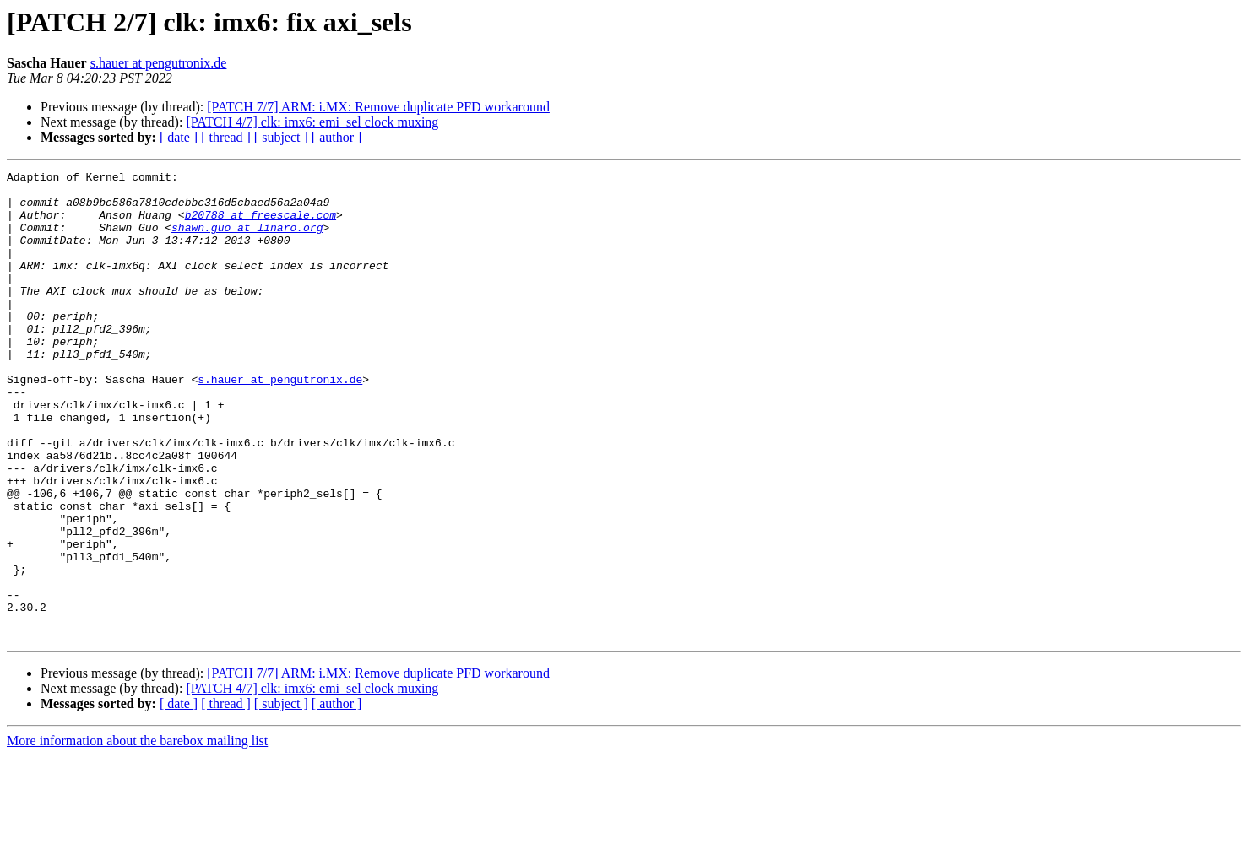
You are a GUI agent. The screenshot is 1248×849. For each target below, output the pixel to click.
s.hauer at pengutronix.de (158, 63)
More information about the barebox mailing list (137, 834)
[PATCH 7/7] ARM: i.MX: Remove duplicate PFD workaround (378, 107)
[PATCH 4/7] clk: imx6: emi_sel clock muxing (312, 122)
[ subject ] (281, 137)
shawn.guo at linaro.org (247, 239)
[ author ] (337, 137)
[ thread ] (226, 137)
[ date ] (179, 137)
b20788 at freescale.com (260, 224)
